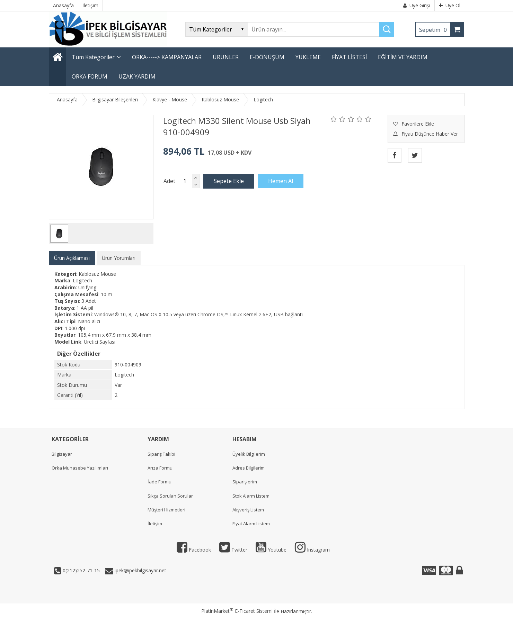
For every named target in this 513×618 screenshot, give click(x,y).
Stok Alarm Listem (250, 496)
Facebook (194, 549)
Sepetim (434, 30)
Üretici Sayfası (99, 341)
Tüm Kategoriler (93, 57)
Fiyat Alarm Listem (251, 523)
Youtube (271, 549)
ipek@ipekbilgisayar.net (139, 570)
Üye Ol (449, 5)
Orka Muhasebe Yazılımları (80, 468)
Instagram (312, 549)
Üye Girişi (416, 5)
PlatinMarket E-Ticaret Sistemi (237, 611)
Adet (169, 181)
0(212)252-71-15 (80, 570)
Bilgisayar (62, 454)
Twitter (233, 549)
